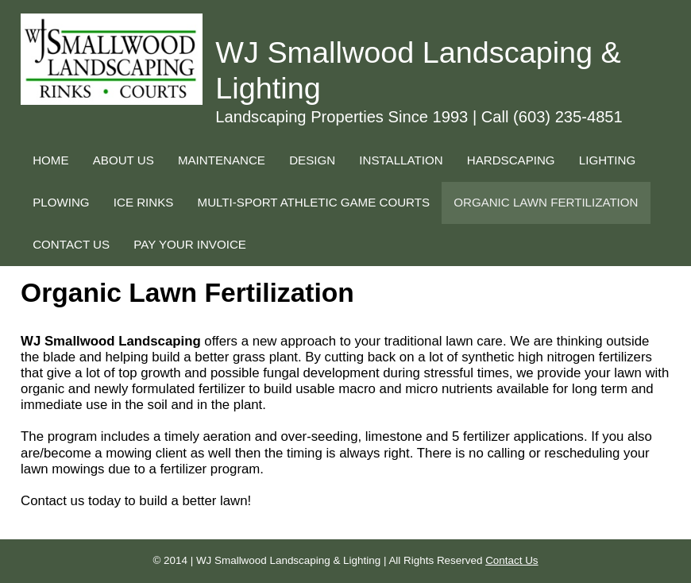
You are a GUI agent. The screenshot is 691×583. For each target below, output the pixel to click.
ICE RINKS (144, 202)
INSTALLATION (400, 160)
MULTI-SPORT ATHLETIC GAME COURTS (314, 202)
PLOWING (61, 202)
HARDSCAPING (511, 160)
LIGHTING (607, 160)
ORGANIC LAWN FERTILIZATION (546, 202)
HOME (50, 160)
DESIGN (312, 160)
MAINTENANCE (221, 160)
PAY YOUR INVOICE (189, 244)
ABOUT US (123, 160)
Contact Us (511, 560)
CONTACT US (71, 244)
